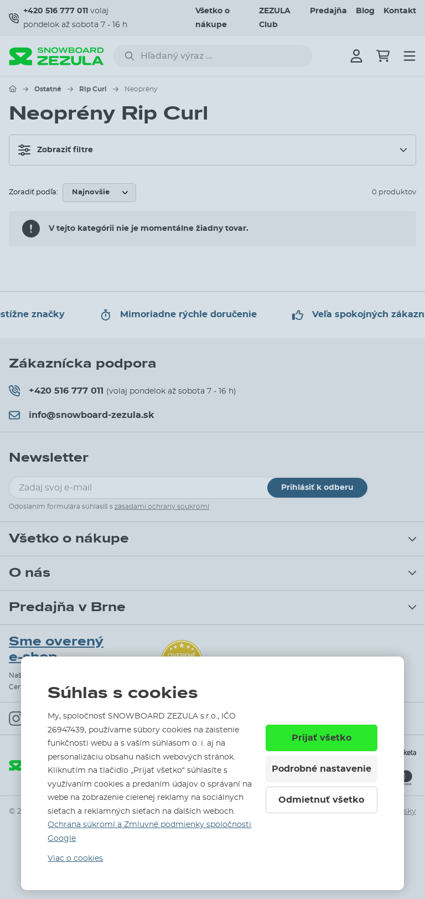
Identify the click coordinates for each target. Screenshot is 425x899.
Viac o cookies (75, 858)
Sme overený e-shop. (56, 649)
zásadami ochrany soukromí (162, 506)
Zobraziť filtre (55, 150)
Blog (365, 11)
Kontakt (399, 11)
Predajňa (328, 11)
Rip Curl (93, 89)
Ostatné (47, 89)
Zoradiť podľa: (33, 192)
